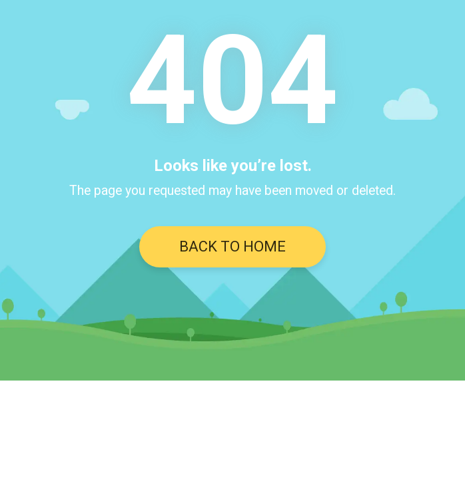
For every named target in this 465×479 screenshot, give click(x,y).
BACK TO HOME (232, 246)
